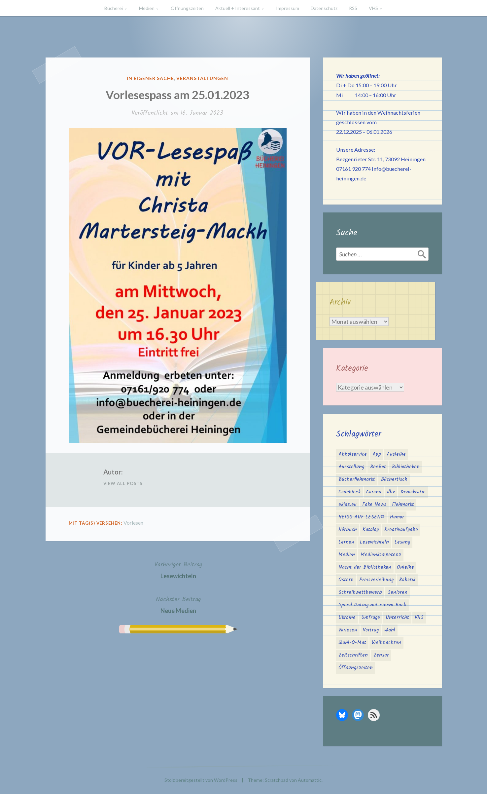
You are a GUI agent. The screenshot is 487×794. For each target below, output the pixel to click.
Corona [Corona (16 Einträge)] (373, 492)
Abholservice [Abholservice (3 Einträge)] (352, 454)
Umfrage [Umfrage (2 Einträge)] (370, 618)
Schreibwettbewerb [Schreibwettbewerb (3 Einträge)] (360, 592)
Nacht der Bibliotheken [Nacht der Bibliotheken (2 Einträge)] (364, 567)
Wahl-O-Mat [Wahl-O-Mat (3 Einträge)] (352, 643)
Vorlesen (133, 522)
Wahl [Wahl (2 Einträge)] (389, 630)
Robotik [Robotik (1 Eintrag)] (407, 580)
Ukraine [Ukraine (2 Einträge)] (347, 618)
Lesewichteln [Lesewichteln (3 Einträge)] (374, 542)
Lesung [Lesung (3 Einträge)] (402, 542)
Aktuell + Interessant (237, 8)
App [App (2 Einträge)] (376, 454)
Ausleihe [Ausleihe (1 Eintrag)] (396, 454)
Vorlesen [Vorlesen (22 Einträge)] (347, 630)
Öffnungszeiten (187, 8)
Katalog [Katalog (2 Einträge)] (371, 530)
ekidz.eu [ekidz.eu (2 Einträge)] (347, 505)
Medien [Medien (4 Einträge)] (346, 555)
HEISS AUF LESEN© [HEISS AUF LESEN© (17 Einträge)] (361, 517)
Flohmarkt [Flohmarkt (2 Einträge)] (403, 505)
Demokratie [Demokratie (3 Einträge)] (413, 492)
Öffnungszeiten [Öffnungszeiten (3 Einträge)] (355, 668)
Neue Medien (178, 604)
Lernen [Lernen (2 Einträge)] (346, 542)
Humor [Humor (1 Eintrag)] (397, 517)
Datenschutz (324, 8)
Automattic (310, 780)
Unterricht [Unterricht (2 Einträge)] (397, 618)
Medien (147, 8)
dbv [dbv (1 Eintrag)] (391, 492)
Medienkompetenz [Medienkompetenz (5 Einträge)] (381, 555)
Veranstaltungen (202, 78)
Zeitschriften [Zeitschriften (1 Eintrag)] (353, 655)
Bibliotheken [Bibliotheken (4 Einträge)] (406, 467)
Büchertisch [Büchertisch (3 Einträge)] (394, 479)
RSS (353, 8)
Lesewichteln (178, 569)
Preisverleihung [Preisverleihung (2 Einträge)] (376, 580)
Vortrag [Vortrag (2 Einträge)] (371, 630)
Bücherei (113, 8)
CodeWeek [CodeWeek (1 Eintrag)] (349, 492)
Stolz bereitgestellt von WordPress (200, 780)
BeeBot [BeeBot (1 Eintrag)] (378, 467)
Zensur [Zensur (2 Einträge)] (381, 655)
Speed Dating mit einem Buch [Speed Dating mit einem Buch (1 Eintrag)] (372, 605)
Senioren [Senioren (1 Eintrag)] (397, 592)
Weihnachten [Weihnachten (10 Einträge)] (386, 643)
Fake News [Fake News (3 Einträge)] (374, 505)
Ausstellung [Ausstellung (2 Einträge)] (351, 467)
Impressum (287, 8)
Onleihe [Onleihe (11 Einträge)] (405, 567)
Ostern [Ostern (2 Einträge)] (346, 580)
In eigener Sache (150, 78)
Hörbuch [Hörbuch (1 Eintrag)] (347, 530)
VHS (373, 8)
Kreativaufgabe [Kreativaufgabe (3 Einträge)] (401, 530)
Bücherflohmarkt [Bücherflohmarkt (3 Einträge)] (356, 479)
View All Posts (123, 483)
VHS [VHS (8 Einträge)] (419, 618)
